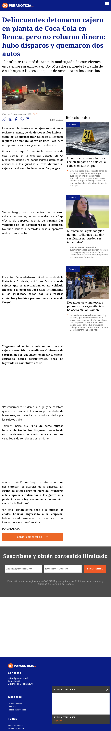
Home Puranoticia (15, 666)
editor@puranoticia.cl (17, 618)
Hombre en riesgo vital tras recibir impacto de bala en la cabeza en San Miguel (86, 161)
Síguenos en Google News (19, 624)
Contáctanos (13, 621)
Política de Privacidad (17, 650)
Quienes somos (15, 644)
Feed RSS (12, 647)
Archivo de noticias (16, 669)
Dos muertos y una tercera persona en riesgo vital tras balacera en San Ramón (86, 305)
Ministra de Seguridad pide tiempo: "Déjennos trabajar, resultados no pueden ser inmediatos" (85, 236)
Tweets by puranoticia (20, 677)
